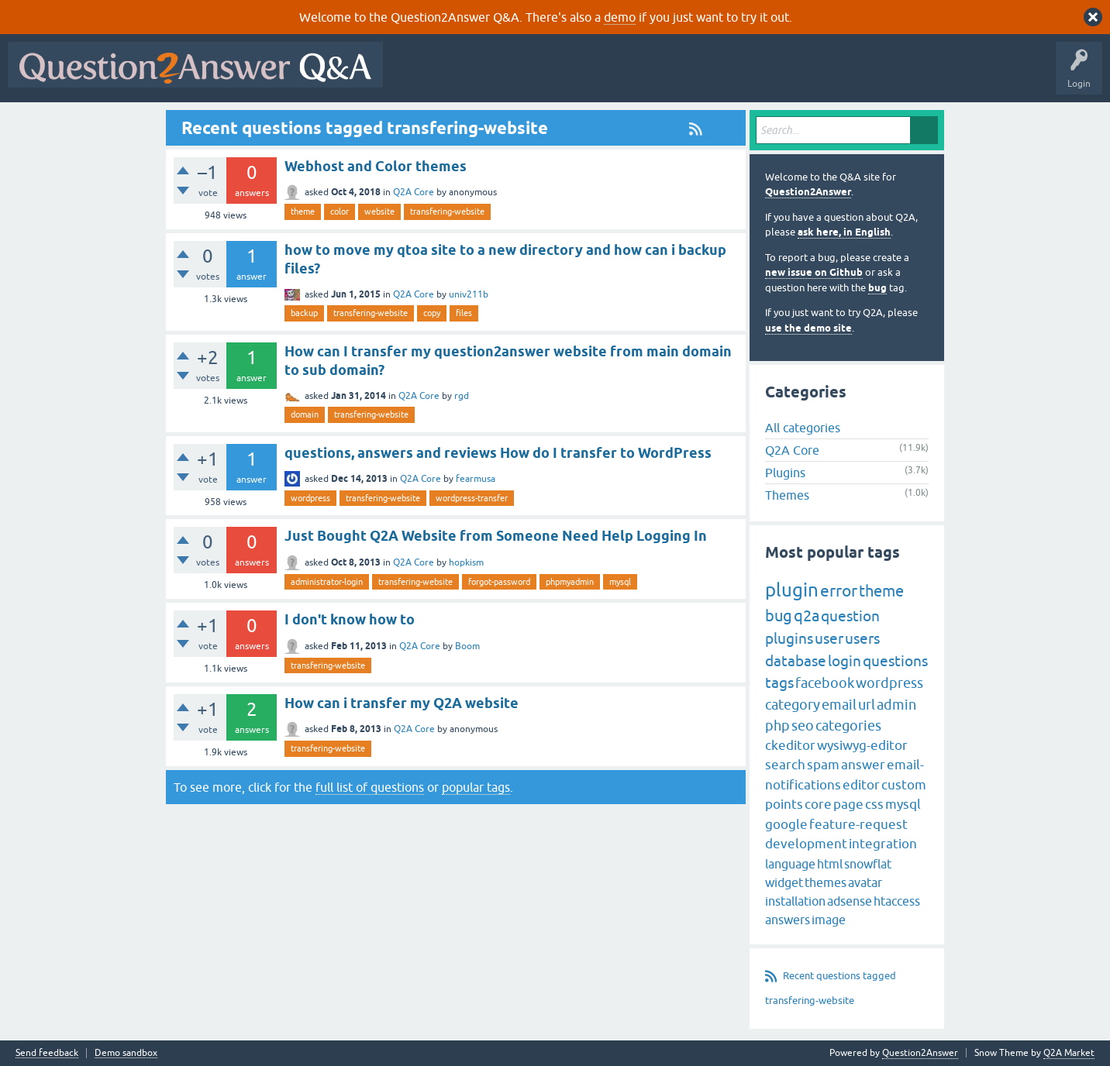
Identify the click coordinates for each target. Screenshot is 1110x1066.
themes (825, 882)
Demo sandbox (126, 1053)
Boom (467, 646)
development (806, 843)
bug (877, 288)
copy (431, 313)
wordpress (310, 498)
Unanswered (592, 76)
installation (795, 901)
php (777, 725)
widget (784, 882)
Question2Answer (808, 192)
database (795, 660)
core (818, 804)
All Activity (418, 76)
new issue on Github (814, 272)
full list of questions (369, 787)
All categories (802, 428)
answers (787, 920)
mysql (620, 581)
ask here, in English (844, 232)
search (785, 764)
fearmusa (475, 478)
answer (863, 764)
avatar (865, 882)
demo (620, 17)
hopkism (466, 562)
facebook (824, 683)
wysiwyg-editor (862, 745)
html (830, 864)
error (838, 590)
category (792, 704)
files (464, 313)
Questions (479, 76)
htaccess (897, 901)
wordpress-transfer (472, 498)
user (829, 638)
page (848, 804)
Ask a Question (765, 76)
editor (861, 785)
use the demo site (808, 328)
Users (700, 76)
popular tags (476, 787)
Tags (652, 76)
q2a (806, 615)
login (844, 660)
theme (303, 211)
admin (896, 704)
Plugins (785, 473)
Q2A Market (1068, 1052)
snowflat (867, 864)
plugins (789, 638)
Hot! (533, 76)
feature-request (858, 824)
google (786, 824)
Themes (787, 495)
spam (823, 764)
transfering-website (447, 211)
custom (903, 785)
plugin (792, 589)
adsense (849, 901)
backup (304, 313)
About (868, 76)
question (850, 615)
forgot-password (499, 581)
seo (802, 725)
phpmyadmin (570, 581)
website (379, 211)
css (874, 804)
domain (305, 414)
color (339, 211)
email (839, 704)
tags (779, 682)
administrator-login (327, 581)
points (784, 804)
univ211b (468, 294)
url (866, 704)
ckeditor (790, 745)
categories (848, 725)
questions (895, 660)
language (790, 864)
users (862, 638)
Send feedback (47, 1053)
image (829, 920)
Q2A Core (413, 192)
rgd (461, 395)
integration (883, 843)
